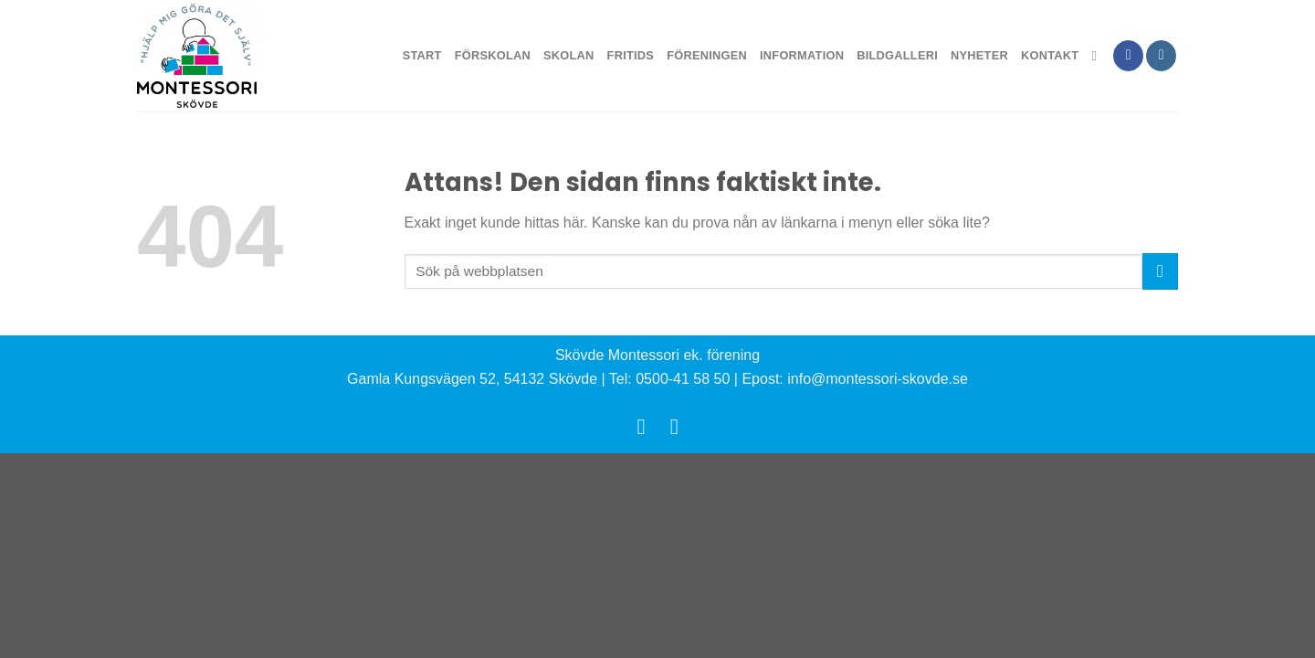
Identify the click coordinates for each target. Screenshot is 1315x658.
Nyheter (979, 55)
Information (802, 55)
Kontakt (1049, 55)
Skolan (568, 55)
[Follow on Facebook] (1128, 55)
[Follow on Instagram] (1161, 55)
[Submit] (1160, 271)
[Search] (1098, 55)
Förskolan (493, 55)
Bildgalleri (897, 55)
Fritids (631, 55)
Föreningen (707, 55)
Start (422, 55)
